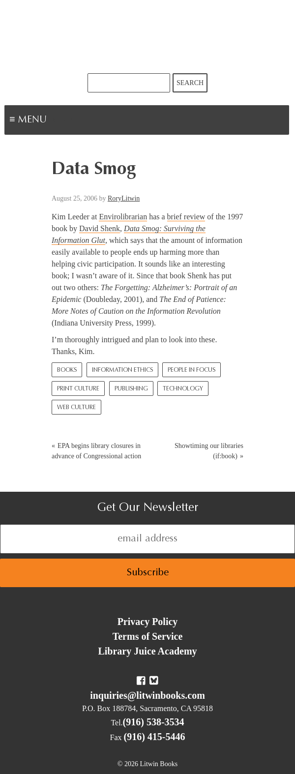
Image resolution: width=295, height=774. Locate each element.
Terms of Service (148, 636)
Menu (62, 121)
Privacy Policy (148, 621)
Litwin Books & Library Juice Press (147, 37)
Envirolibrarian (123, 216)
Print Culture (78, 389)
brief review (186, 216)
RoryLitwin (124, 198)
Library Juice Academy (147, 651)
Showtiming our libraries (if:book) (209, 451)
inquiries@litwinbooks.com (147, 695)
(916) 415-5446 (154, 736)
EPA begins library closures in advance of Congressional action (96, 451)
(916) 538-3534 (153, 721)
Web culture (76, 408)
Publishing (131, 389)
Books (67, 370)
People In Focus (191, 370)
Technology (183, 389)
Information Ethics (122, 370)
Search (190, 83)
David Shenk (99, 228)
